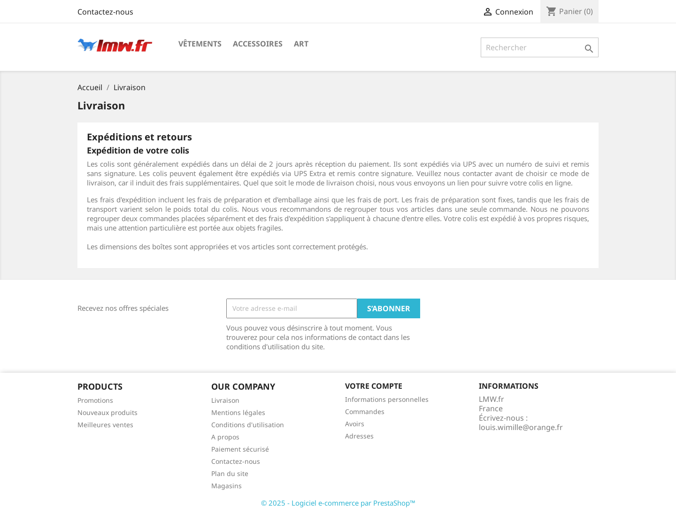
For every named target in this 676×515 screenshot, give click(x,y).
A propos (225, 436)
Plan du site (229, 473)
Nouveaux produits (107, 412)
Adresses (359, 435)
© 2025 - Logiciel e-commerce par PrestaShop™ (338, 502)
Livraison (225, 400)
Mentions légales (238, 412)
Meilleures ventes (105, 424)
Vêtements (200, 43)
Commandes (364, 411)
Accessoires (258, 43)
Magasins (226, 485)
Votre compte (373, 386)
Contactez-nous (105, 12)
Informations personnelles (387, 399)
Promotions (95, 400)
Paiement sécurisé (240, 449)
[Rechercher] (540, 47)
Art (301, 43)
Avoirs (354, 423)
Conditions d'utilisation (247, 424)
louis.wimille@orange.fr (521, 427)
